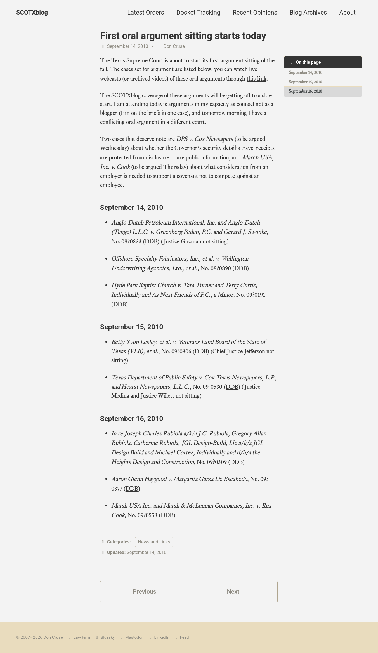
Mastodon (133, 637)
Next (233, 592)
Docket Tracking (198, 12)
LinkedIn (161, 637)
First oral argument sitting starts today (183, 35)
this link (264, 79)
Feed (184, 637)
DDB (153, 243)
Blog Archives (308, 12)
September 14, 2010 (306, 72)
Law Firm (79, 637)
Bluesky (105, 637)
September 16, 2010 (305, 92)
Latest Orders (145, 12)
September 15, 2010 (305, 82)
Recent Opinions (255, 12)
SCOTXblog (32, 12)
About (347, 12)
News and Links (154, 542)
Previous (145, 592)
